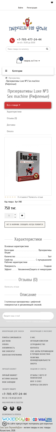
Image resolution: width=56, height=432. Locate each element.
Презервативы (14, 78)
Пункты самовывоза (11, 337)
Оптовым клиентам (39, 341)
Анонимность (8, 348)
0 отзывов (21, 197)
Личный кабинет (9, 375)
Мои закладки (8, 382)
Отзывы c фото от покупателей (38, 376)
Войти (20, 7)
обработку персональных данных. (41, 321)
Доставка (11, 125)
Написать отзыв (36, 197)
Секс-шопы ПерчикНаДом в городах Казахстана (41, 352)
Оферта (33, 364)
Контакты (34, 348)
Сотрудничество (37, 344)
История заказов (10, 378)
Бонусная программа (12, 355)
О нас (32, 337)
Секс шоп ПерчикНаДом (11, 427)
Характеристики (14, 111)
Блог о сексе (36, 381)
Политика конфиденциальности (40, 358)
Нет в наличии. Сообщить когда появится (25, 224)
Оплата (10, 131)
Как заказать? (8, 351)
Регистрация (32, 7)
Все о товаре (13, 105)
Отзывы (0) (12, 118)
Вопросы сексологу (39, 385)
